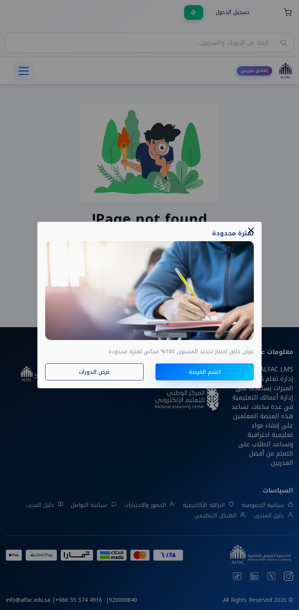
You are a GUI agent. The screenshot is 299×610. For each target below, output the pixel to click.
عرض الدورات (94, 372)
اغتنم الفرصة (205, 372)
